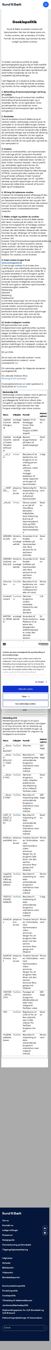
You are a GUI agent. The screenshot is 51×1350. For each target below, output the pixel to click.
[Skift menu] (46, 4)
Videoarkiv (7, 1273)
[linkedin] (44, 1228)
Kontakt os (7, 1225)
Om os (5, 1221)
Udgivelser (7, 1258)
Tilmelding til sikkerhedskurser (17, 1301)
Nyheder (6, 1263)
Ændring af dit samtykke (14, 379)
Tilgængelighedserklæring (15, 1250)
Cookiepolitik (9, 1296)
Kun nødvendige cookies (25, 704)
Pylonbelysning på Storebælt (16, 1245)
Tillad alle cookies (25, 689)
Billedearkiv (8, 1268)
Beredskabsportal (11, 1278)
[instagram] (44, 1233)
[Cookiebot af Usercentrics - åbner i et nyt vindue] (38, 644)
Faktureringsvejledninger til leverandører (22, 1318)
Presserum (7, 1235)
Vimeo (16, 455)
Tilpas (25, 696)
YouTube (17, 746)
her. (16, 363)
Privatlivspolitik (10, 1291)
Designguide (8, 1240)
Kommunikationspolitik (13, 1286)
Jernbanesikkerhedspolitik (15, 1305)
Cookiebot (21, 387)
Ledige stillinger (10, 1230)
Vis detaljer (39, 682)
